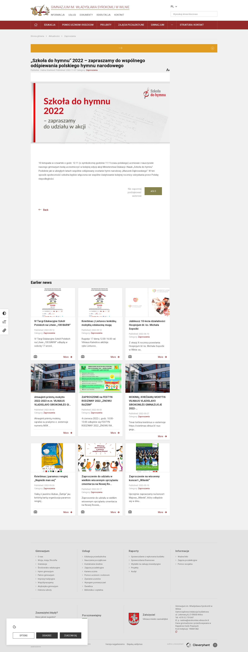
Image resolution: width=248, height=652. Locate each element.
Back (45, 209)
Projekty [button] (105, 25)
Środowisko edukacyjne (49, 567)
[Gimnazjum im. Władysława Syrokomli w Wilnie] (40, 9)
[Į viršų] (215, 645)
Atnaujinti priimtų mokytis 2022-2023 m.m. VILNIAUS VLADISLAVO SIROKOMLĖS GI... (52, 401)
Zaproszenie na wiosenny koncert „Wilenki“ (144, 478)
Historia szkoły (45, 590)
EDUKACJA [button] (49, 25)
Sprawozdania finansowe (142, 560)
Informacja (58, 15)
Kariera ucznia (90, 571)
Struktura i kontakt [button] (192, 25)
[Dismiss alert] (212, 48)
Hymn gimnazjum (46, 571)
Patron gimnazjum (46, 575)
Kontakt (119, 15)
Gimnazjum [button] (157, 25)
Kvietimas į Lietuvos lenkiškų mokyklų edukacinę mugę (99, 323)
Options (24, 635)
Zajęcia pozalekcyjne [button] (131, 25)
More (66, 357)
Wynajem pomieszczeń (95, 582)
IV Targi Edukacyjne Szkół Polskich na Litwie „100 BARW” (52, 323)
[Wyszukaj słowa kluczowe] (194, 14)
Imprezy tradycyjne (46, 579)
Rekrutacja (104, 15)
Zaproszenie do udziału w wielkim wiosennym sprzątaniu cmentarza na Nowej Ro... (100, 480)
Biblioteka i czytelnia (93, 590)
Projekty (134, 567)
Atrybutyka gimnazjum (48, 586)
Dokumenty (86, 15)
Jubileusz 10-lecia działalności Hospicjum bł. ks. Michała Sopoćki (147, 325)
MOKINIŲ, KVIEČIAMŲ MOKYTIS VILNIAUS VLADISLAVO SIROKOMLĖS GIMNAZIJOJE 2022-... (147, 403)
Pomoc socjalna (185, 564)
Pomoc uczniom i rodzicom (97, 575)
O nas (40, 556)
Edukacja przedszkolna (95, 556)
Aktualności (54, 36)
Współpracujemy (45, 582)
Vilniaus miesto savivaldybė (155, 619)
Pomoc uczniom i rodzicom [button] (77, 25)
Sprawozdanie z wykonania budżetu (147, 556)
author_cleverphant (175, 644)
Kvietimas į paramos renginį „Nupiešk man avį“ (51, 478)
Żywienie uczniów (92, 579)
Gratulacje (42, 564)
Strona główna (38, 36)
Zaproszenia (70, 36)
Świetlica (88, 586)
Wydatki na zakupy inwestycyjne (146, 564)
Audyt (133, 571)
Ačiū (153, 191)
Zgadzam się (70, 635)
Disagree (47, 635)
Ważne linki (183, 556)
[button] (196, 7)
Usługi (72, 15)
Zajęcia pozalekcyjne (94, 567)
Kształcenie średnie (93, 564)
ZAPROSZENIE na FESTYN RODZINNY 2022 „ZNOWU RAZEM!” (97, 401)
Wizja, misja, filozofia (47, 560)
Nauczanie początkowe (95, 560)
